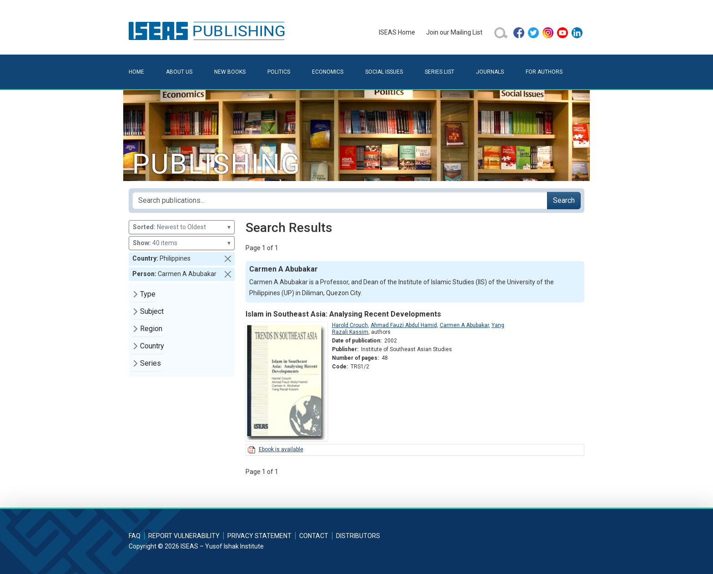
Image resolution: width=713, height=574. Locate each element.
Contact (313, 535)
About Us (179, 72)
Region (151, 328)
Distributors (358, 535)
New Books (230, 72)
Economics (327, 72)
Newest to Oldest (182, 227)
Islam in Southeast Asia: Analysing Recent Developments (343, 314)
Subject (152, 311)
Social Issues (384, 72)
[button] (228, 259)
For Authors (544, 72)
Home (136, 72)
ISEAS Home (397, 32)
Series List (439, 72)
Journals (490, 72)
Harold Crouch (350, 325)
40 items (182, 243)
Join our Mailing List (454, 32)
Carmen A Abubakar (464, 325)
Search (564, 200)
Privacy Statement (259, 535)
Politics (278, 72)
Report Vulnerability (184, 535)
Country (152, 346)
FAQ (135, 535)
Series (150, 363)
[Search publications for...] (339, 200)
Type (148, 294)
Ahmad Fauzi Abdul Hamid (404, 325)
